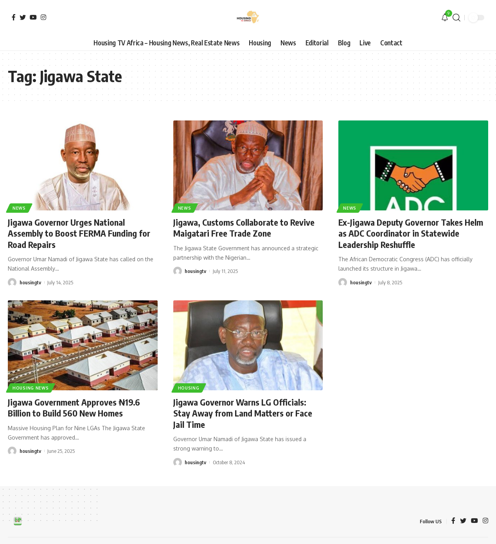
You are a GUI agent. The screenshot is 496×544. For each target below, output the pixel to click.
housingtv (30, 282)
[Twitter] (23, 17)
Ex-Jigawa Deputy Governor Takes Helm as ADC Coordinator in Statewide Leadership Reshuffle (410, 233)
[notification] (445, 17)
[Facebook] (14, 17)
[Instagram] (43, 17)
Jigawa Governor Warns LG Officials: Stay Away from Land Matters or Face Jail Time (242, 413)
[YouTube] (33, 17)
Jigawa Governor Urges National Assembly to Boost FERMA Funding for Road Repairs (79, 233)
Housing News (31, 388)
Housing (188, 388)
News (19, 208)
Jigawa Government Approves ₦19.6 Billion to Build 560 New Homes (74, 408)
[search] (456, 17)
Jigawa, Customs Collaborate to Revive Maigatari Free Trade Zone (243, 228)
